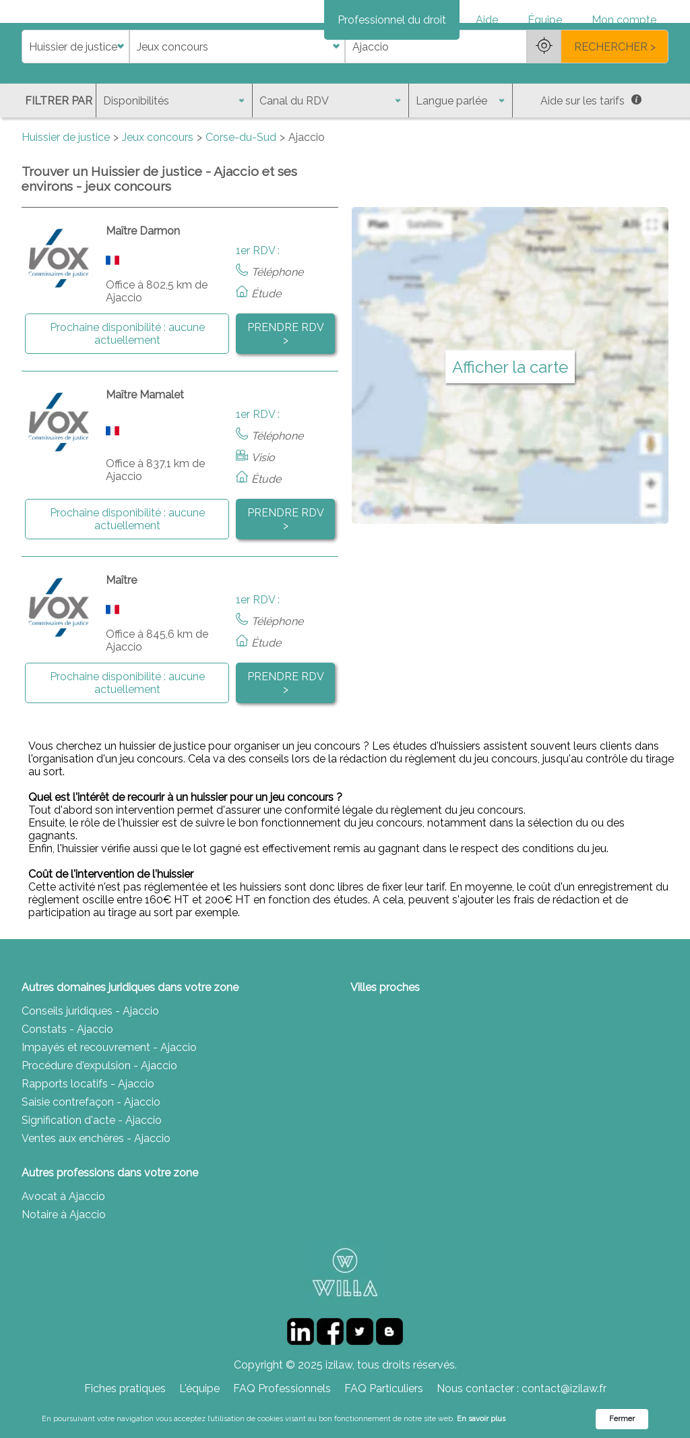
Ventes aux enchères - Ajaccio (96, 1185)
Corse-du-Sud (241, 184)
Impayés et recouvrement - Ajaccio (109, 1094)
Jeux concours (157, 184)
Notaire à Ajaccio (64, 1261)
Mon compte (624, 19)
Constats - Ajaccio (67, 1076)
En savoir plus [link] (481, 1418)
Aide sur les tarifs (590, 148)
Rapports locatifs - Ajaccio (88, 1131)
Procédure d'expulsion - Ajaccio (99, 1112)
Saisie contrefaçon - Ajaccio (91, 1149)
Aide (487, 19)
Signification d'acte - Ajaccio (92, 1167)
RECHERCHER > (615, 94)
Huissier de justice (66, 184)
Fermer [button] (622, 1418)
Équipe (545, 19)
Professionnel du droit (392, 19)
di (26, 94)
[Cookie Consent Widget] (345, 1419)
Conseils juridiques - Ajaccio (90, 1058)
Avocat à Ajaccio (63, 1243)
